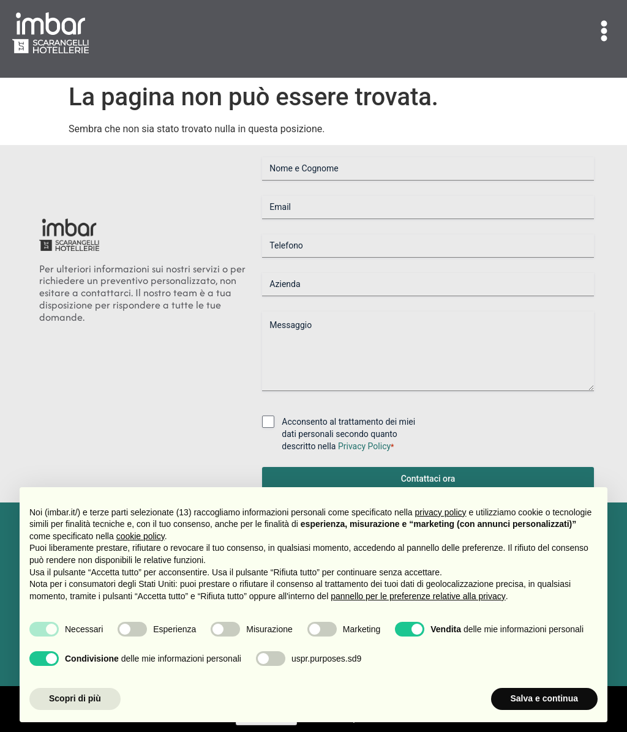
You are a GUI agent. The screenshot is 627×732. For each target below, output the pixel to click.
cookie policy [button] (140, 536)
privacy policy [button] (441, 512)
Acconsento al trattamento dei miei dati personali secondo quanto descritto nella (348, 434)
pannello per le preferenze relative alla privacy (418, 596)
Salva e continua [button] (544, 698)
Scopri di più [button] (75, 698)
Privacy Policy (364, 446)
